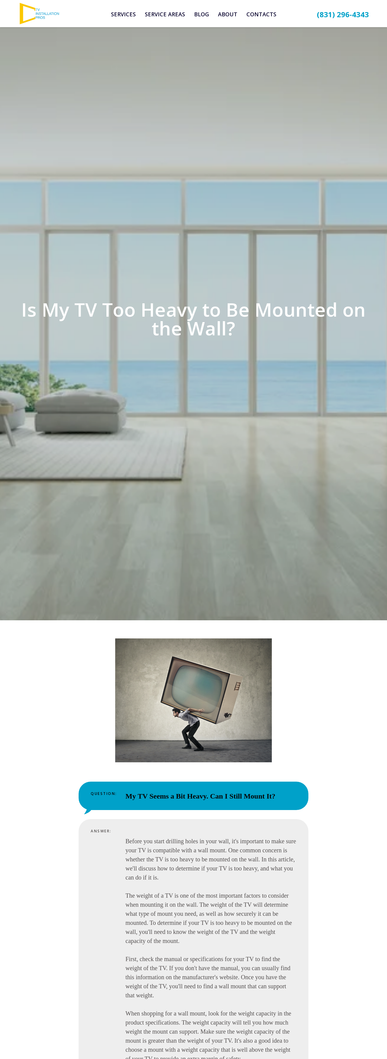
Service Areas (165, 14)
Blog (201, 14)
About (227, 14)
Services (123, 14)
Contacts (261, 14)
